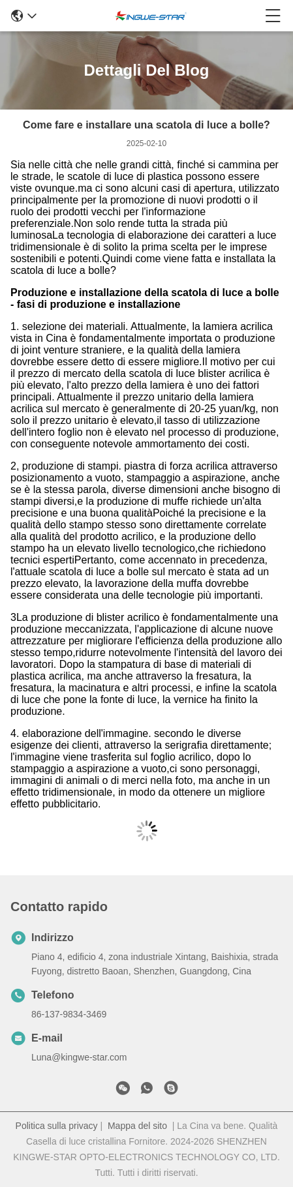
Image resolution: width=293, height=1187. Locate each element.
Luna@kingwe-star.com (79, 1057)
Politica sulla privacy (57, 1125)
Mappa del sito (137, 1125)
